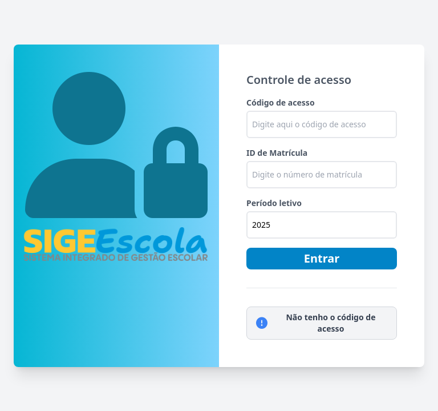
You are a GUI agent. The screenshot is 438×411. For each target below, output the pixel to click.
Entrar (321, 258)
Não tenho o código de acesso (316, 323)
